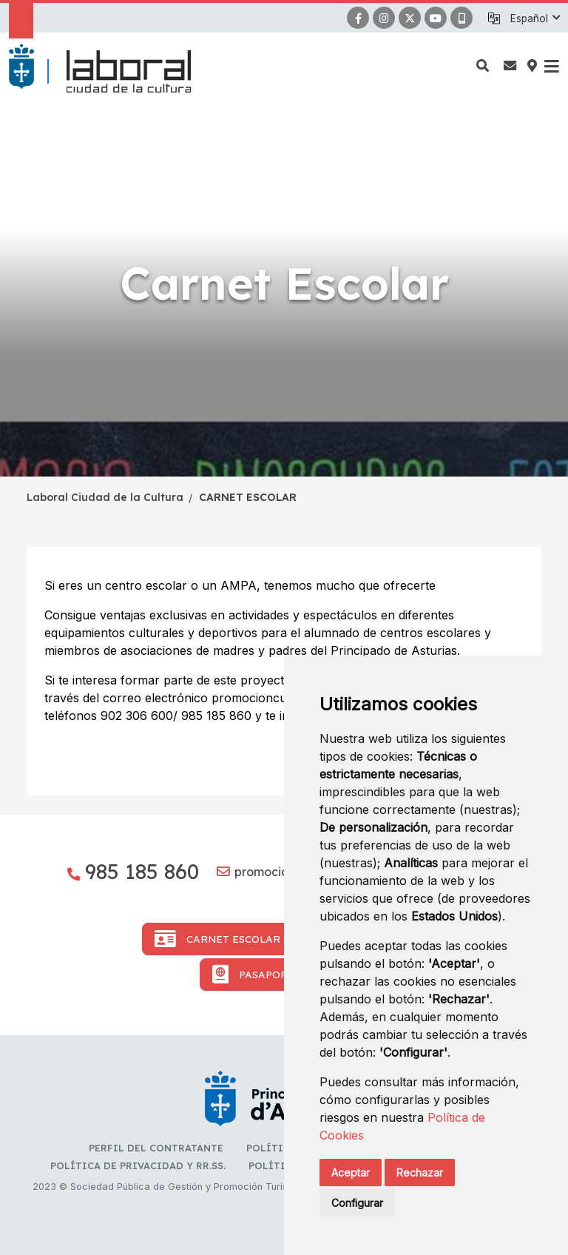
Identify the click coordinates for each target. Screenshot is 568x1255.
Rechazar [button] (419, 1172)
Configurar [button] (357, 1203)
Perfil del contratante (156, 1148)
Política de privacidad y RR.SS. (138, 1165)
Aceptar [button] (350, 1172)
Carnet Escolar (217, 939)
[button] (534, 18)
